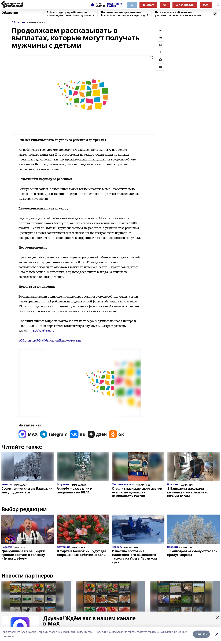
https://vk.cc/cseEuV (41, 331)
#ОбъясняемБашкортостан (61, 340)
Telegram (148, 4)
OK (165, 4)
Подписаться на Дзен (114, 5)
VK (132, 4)
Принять (201, 634)
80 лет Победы (185, 4)
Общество (9, 13)
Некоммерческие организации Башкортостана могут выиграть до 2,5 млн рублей (125, 14)
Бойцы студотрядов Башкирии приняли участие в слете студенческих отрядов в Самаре (72, 14)
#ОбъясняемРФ (30, 340)
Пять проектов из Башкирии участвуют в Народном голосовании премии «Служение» (178, 14)
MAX (205, 4)
